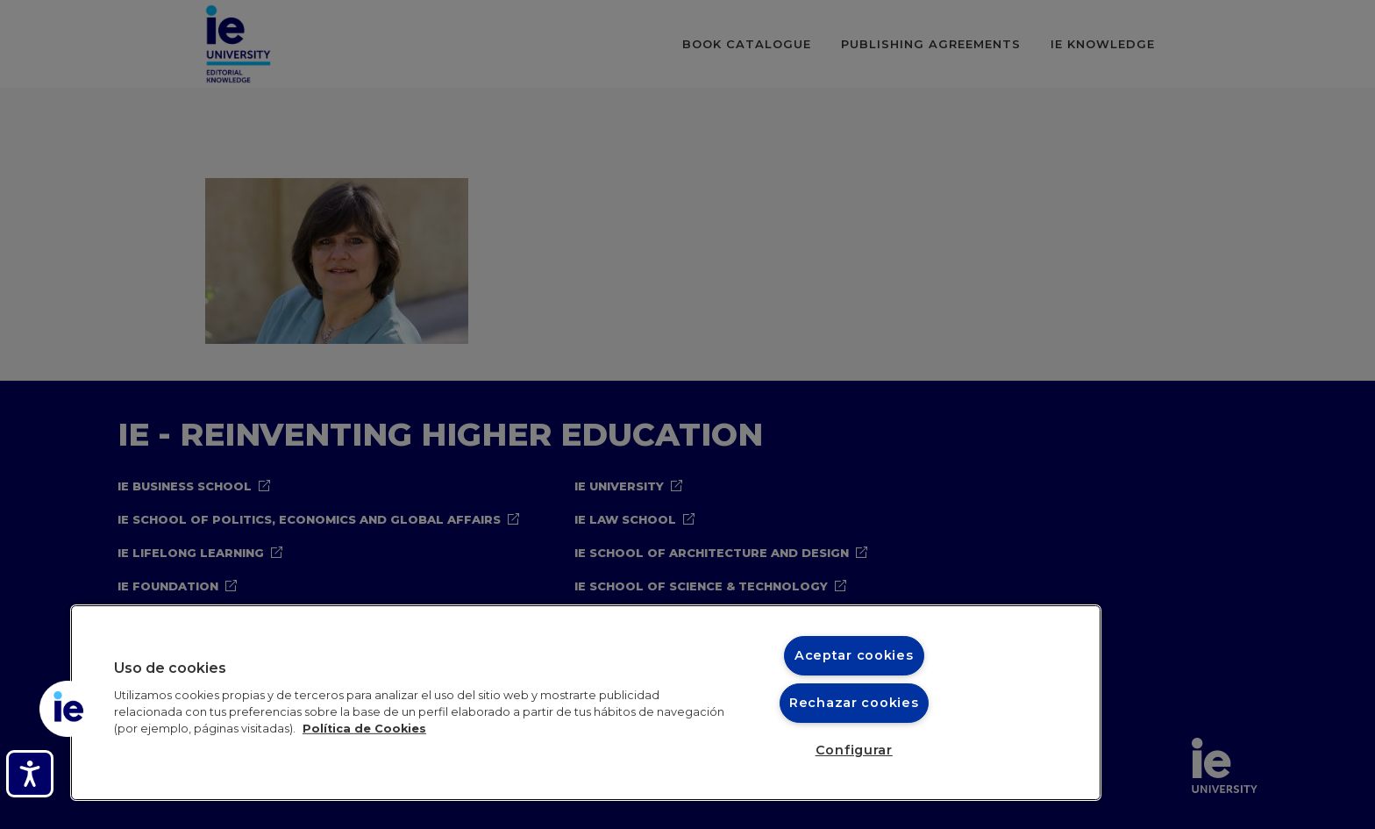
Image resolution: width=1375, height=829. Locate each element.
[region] (585, 702)
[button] (67, 709)
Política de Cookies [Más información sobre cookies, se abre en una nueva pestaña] (364, 728)
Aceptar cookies (854, 655)
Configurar (854, 750)
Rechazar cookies (854, 703)
